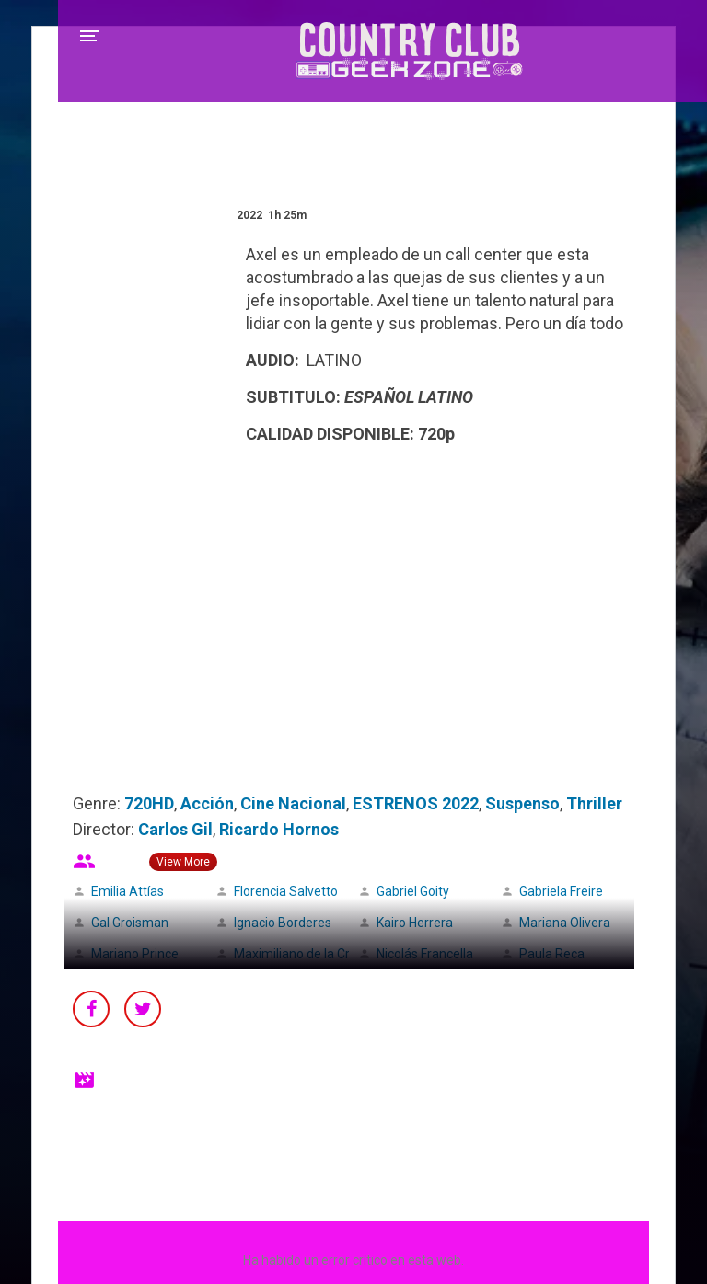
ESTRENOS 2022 (416, 803)
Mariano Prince (135, 953)
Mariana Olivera (564, 922)
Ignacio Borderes (282, 922)
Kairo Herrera (415, 922)
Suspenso (522, 803)
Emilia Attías (127, 891)
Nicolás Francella (425, 953)
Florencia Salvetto (286, 891)
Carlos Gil (175, 829)
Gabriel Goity (413, 891)
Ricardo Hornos (279, 829)
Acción (207, 803)
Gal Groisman (129, 922)
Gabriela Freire (561, 891)
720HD (149, 803)
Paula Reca (552, 953)
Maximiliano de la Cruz (299, 953)
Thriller (594, 803)
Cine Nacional (293, 803)
